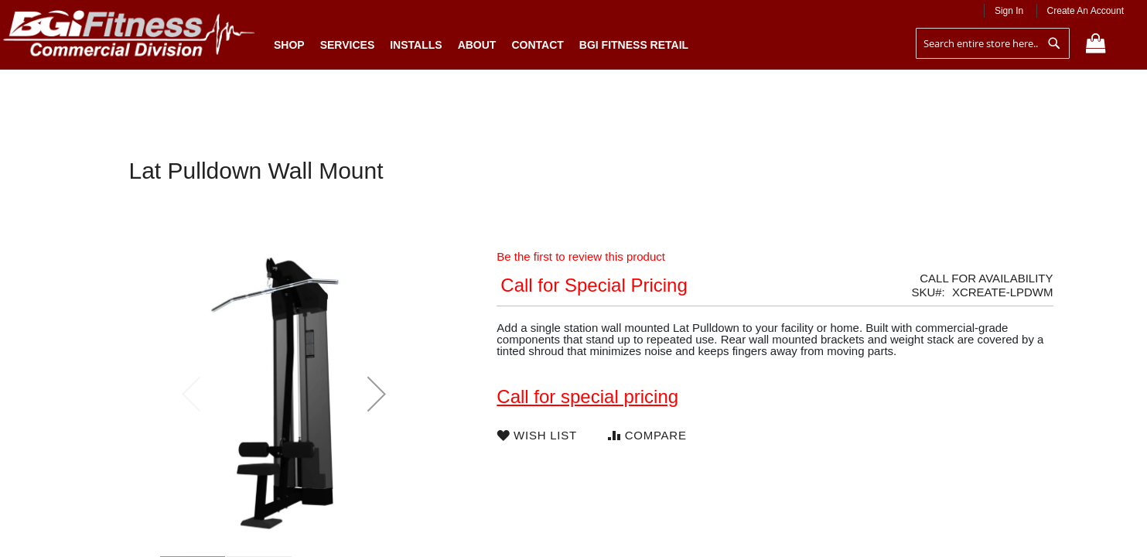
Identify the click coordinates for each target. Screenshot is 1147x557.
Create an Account (1085, 10)
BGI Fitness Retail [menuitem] (633, 45)
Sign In (1009, 10)
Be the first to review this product (581, 256)
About (477, 45)
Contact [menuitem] (537, 45)
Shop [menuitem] (293, 44)
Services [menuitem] (347, 45)
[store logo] (129, 36)
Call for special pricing (587, 396)
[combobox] (993, 43)
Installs (416, 45)
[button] (377, 393)
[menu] (481, 41)
